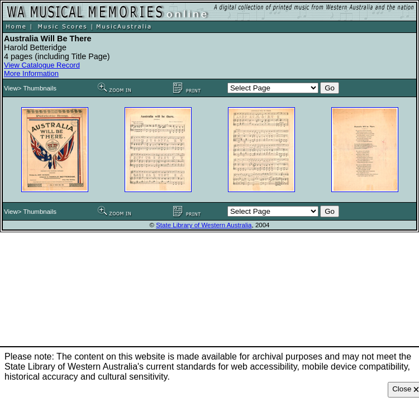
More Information (31, 73)
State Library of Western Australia (203, 225)
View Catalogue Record (42, 65)
